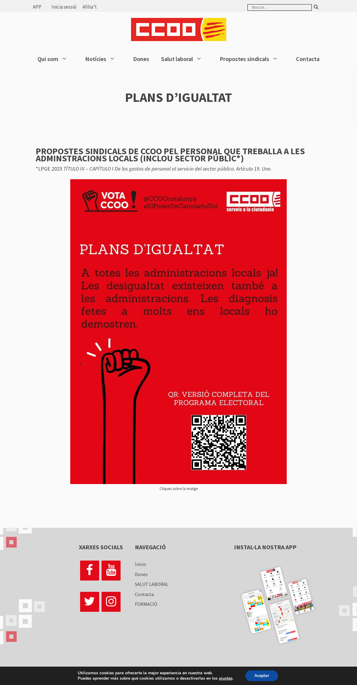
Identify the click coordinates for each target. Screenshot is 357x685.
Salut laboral (184, 59)
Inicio (140, 564)
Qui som (55, 59)
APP (37, 7)
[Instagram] (111, 602)
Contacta (307, 59)
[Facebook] (89, 571)
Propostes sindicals (252, 59)
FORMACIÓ (146, 604)
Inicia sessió (64, 7)
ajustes (226, 678)
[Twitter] (89, 602)
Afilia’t (89, 7)
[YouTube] (111, 571)
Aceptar (261, 675)
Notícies (103, 59)
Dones (141, 59)
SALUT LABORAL (152, 584)
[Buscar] (316, 7)
